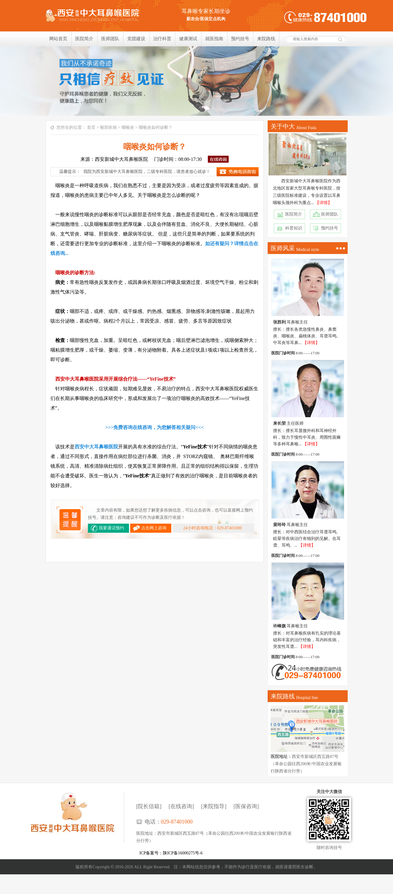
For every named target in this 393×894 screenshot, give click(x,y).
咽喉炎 (127, 127)
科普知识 (293, 228)
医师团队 (110, 38)
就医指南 (214, 38)
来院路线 (266, 38)
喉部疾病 (108, 127)
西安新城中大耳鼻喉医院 (77, 817)
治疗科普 (162, 38)
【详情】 (323, 202)
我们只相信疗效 (196, 81)
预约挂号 (240, 38)
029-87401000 (177, 822)
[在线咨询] (181, 806)
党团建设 (136, 38)
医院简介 (84, 38)
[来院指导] (214, 806)
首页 (91, 127)
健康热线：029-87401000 (325, 17)
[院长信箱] (149, 806)
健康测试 (188, 38)
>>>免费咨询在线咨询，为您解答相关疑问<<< (154, 427)
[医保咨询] (246, 806)
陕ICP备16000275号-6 (182, 853)
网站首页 (58, 38)
